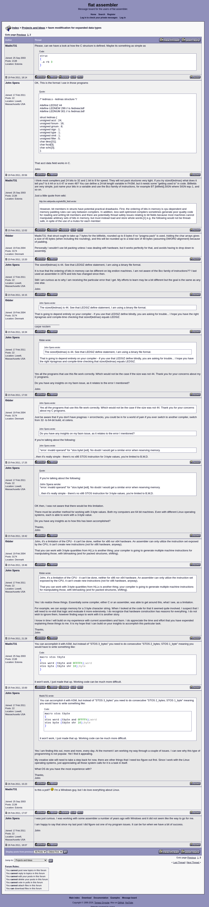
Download (87, 898)
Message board (129, 898)
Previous (21, 34)
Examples (115, 898)
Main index (74, 898)
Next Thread (193, 862)
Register (111, 14)
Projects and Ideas (33, 27)
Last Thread (179, 862)
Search (101, 14)
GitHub (121, 903)
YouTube (129, 903)
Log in (123, 18)
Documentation (101, 898)
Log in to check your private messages (99, 18)
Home (93, 14)
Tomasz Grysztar (101, 903)
